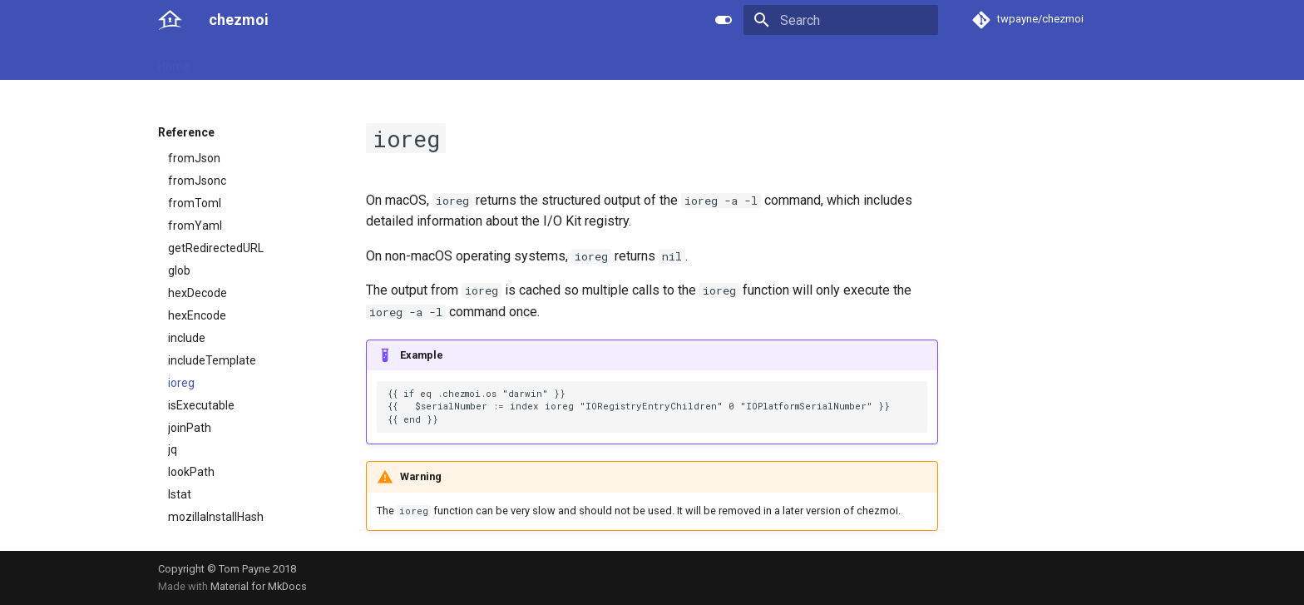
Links (479, 60)
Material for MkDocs (258, 586)
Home (174, 60)
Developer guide (403, 60)
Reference (313, 60)
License (532, 60)
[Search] (840, 20)
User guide (237, 60)
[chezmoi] (170, 20)
